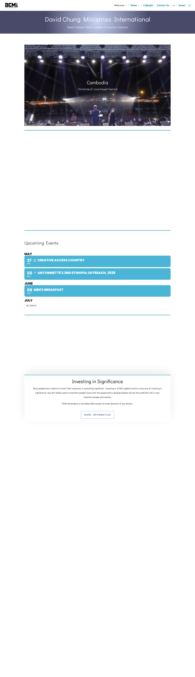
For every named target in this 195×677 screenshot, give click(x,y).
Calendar (148, 5)
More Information (97, 414)
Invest (181, 5)
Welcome (119, 5)
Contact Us (163, 5)
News (134, 5)
